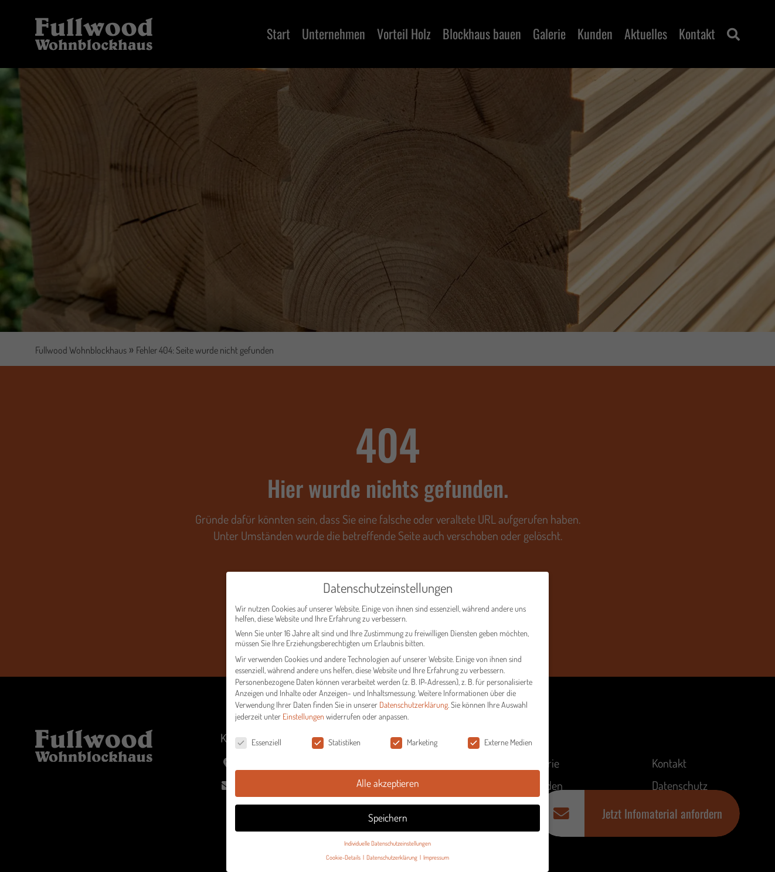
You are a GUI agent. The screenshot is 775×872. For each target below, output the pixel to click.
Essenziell (258, 746)
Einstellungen (303, 720)
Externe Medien (500, 746)
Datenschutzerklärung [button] (392, 861)
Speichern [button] (387, 821)
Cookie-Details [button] (344, 861)
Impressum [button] (436, 861)
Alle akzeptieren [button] (387, 787)
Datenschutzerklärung (413, 709)
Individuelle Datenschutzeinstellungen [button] (387, 847)
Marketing (413, 746)
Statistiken (336, 746)
